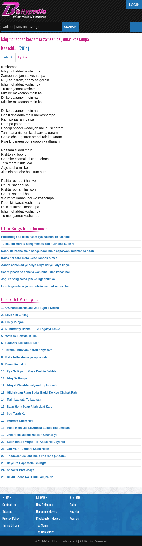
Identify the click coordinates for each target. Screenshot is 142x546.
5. (19, 336)
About (8, 57)
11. (14, 378)
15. (26, 406)
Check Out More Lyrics (19, 299)
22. (33, 456)
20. (33, 442)
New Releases (44, 504)
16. (13, 413)
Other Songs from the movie (24, 228)
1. (30, 308)
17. (17, 420)
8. (25, 357)
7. (26, 350)
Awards (74, 518)
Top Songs (42, 525)
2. (15, 315)
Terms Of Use (10, 525)
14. (21, 399)
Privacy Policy (10, 518)
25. (27, 477)
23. (24, 463)
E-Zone (75, 498)
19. (29, 435)
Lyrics (22, 57)
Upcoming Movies (46, 511)
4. (30, 329)
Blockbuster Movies (48, 518)
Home (6, 498)
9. (13, 364)
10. (28, 371)
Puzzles (74, 511)
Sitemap (7, 511)
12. (29, 385)
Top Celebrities (45, 531)
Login (134, 5)
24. (17, 470)
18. (35, 428)
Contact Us (9, 504)
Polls (73, 504)
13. (39, 392)
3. (12, 322)
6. (21, 343)
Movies (41, 498)
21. (25, 449)
